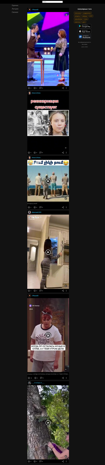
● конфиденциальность (84, 42)
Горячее (15, 5)
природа (84, 16)
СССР (90, 16)
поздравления (87, 13)
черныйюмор (78, 19)
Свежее (15, 12)
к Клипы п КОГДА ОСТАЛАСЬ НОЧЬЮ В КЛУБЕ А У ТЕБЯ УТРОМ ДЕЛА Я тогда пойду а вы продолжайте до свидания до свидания (48, 374)
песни (85, 19)
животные (77, 22)
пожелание (78, 13)
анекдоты (77, 16)
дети (84, 22)
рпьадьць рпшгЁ (32, 203)
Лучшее (15, 9)
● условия (84, 44)
